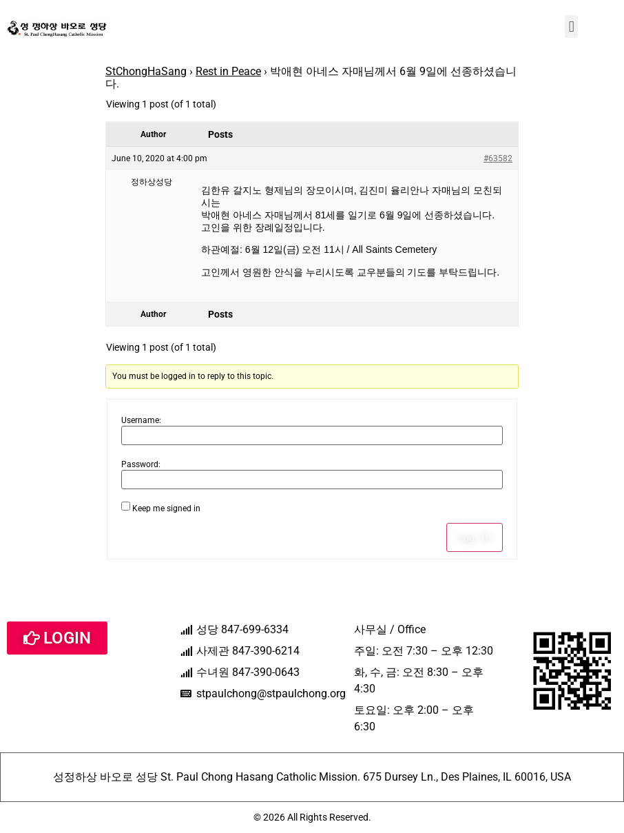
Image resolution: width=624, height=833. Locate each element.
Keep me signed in (166, 508)
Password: (140, 464)
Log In (474, 537)
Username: (141, 420)
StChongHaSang (146, 71)
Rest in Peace (228, 71)
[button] (571, 26)
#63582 (497, 158)
